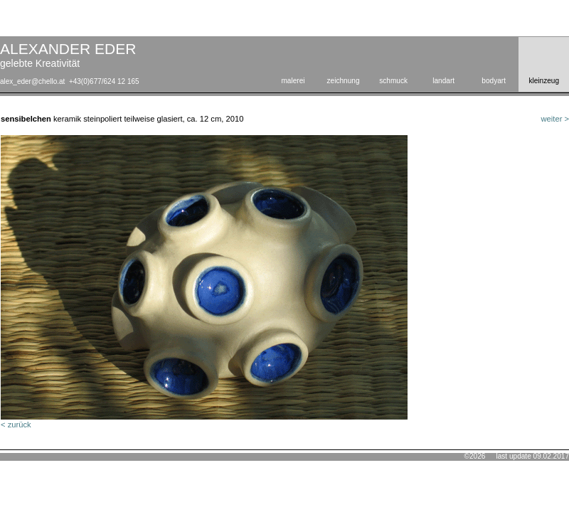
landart (443, 81)
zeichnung (343, 81)
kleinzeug (543, 81)
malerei (292, 81)
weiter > (555, 118)
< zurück (16, 424)
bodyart (494, 81)
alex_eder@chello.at (32, 81)
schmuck (393, 81)
